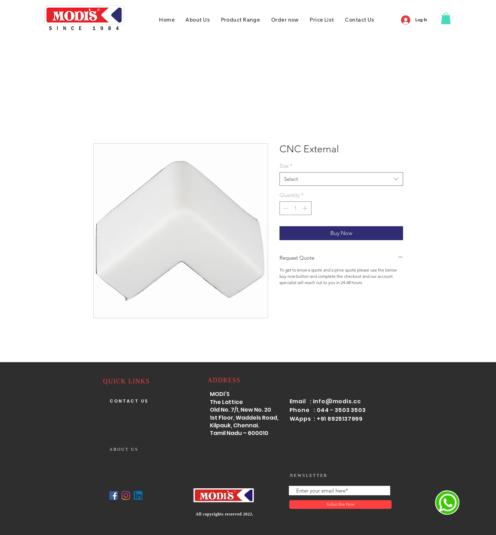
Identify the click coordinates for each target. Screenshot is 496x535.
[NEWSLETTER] (309, 476)
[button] (446, 18)
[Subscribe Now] (340, 504)
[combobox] (341, 179)
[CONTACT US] (129, 401)
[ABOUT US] (124, 449)
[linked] (138, 495)
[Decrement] (285, 208)
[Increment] (305, 208)
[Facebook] (113, 495)
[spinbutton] (295, 208)
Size (286, 165)
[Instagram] (125, 495)
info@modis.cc (337, 401)
